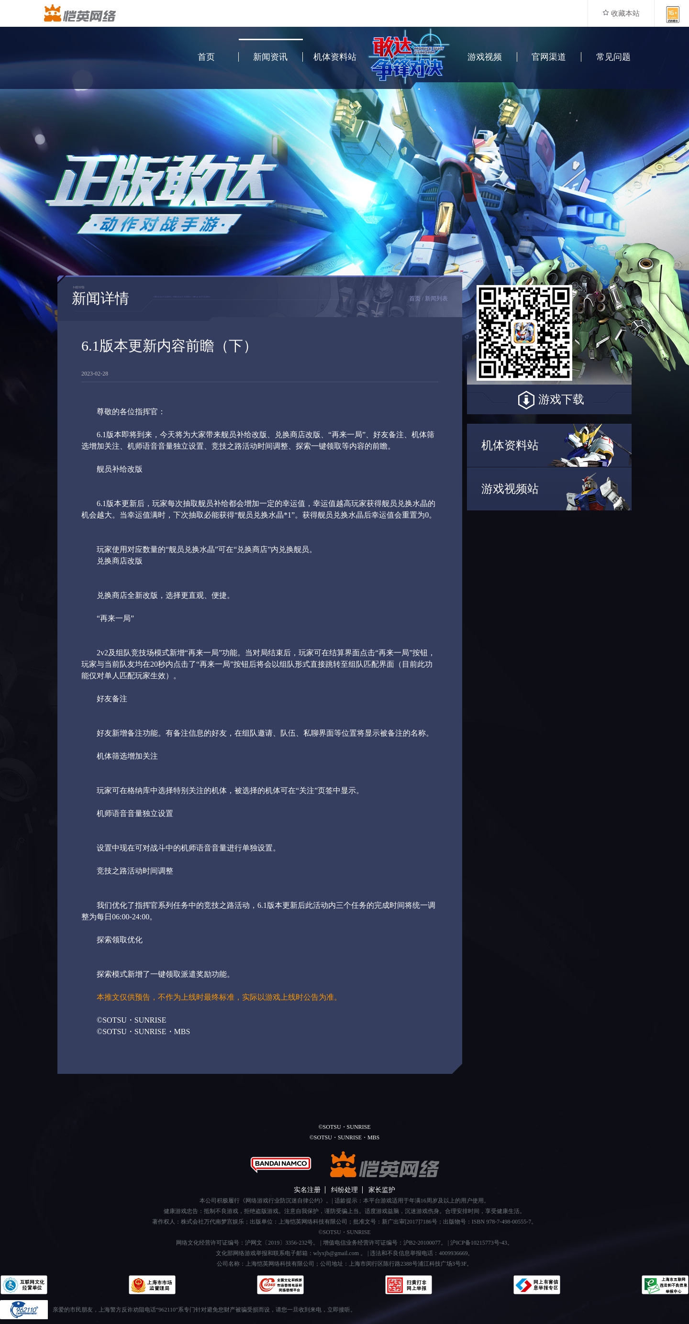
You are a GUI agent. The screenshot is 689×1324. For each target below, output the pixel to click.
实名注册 (307, 1189)
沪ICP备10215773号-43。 (481, 1242)
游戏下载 (549, 400)
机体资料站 (334, 57)
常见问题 (613, 57)
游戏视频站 (510, 489)
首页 (206, 57)
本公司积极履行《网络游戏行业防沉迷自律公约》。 (266, 1200)
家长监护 (381, 1189)
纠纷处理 (344, 1189)
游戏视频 (484, 57)
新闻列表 (436, 298)
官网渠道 (549, 57)
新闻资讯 (270, 57)
